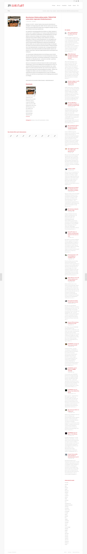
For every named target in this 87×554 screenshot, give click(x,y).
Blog (9, 10)
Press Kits (66, 482)
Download (28, 116)
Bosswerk (66, 492)
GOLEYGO (66, 506)
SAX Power (67, 533)
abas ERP (66, 484)
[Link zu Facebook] (74, 1)
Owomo (66, 524)
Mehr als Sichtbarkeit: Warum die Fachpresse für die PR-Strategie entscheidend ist (73, 127)
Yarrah (66, 544)
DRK (39, 120)
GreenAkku (67, 508)
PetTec (66, 525)
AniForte (66, 487)
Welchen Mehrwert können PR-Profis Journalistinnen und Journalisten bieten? (73, 279)
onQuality (66, 522)
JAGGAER (66, 516)
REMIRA (66, 530)
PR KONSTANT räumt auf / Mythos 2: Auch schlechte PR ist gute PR (73, 391)
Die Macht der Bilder (71, 168)
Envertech (66, 500)
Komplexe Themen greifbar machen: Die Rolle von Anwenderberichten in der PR (73, 455)
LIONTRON (67, 520)
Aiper (66, 486)
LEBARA (66, 519)
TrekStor (47, 120)
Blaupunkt (67, 490)
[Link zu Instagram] (78, 1)
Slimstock (66, 535)
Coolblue (66, 494)
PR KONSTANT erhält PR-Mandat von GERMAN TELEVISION (72, 369)
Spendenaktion (42, 120)
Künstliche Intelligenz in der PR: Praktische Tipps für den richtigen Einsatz (73, 82)
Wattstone (67, 542)
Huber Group (67, 509)
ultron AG (66, 539)
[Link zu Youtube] (76, 1)
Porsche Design (67, 527)
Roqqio (66, 531)
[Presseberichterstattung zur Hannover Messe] (86, 277)
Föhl (65, 501)
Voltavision (67, 541)
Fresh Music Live (68, 503)
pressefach (34, 21)
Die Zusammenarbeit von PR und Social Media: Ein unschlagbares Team (73, 256)
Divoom (66, 497)
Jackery (66, 514)
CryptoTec (66, 495)
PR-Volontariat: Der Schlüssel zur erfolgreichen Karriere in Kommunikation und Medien (73, 189)
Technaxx (66, 536)
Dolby (66, 498)
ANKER (66, 489)
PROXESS (66, 528)
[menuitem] (53, 5)
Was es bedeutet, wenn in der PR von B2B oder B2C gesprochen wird (73, 150)
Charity (36, 120)
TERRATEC (66, 538)
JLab (65, 517)
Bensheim (33, 120)
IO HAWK (66, 513)
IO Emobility (67, 511)
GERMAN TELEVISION (68, 505)
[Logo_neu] (16, 5)
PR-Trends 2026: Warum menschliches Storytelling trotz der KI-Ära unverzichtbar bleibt (73, 104)
